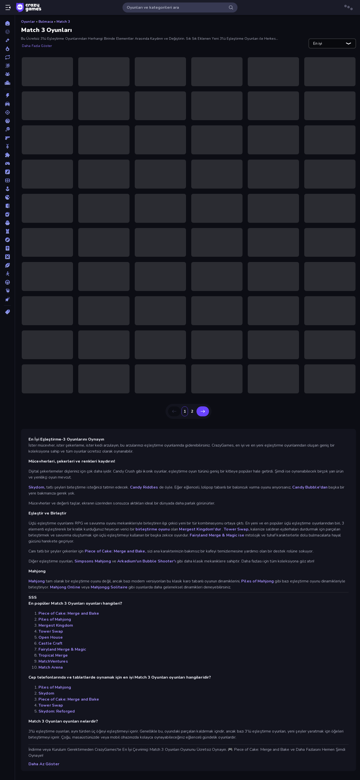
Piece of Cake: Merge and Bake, (115, 551)
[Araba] (7, 104)
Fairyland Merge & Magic (62, 649)
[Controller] (7, 163)
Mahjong (36, 581)
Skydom (46, 693)
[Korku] (7, 223)
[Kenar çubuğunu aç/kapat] (8, 7)
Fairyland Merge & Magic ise (217, 535)
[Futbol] (7, 180)
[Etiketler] (7, 312)
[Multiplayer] (7, 74)
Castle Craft (50, 643)
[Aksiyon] (7, 95)
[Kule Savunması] (7, 231)
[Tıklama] (7, 299)
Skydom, (36, 487)
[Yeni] (7, 40)
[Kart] (7, 214)
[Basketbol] (7, 121)
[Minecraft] (7, 257)
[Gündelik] (7, 189)
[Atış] (7, 112)
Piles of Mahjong (257, 581)
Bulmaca (45, 21)
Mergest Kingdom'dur (200, 529)
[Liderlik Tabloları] (7, 82)
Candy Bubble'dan (310, 487)
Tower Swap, (236, 529)
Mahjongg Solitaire (109, 587)
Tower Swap (50, 631)
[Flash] (7, 172)
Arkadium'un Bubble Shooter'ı (146, 561)
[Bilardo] (7, 129)
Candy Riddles (144, 487)
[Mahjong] (7, 248)
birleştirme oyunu (153, 529)
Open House (50, 637)
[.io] (7, 197)
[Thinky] (7, 290)
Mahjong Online (65, 587)
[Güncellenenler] (7, 57)
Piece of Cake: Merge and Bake (68, 613)
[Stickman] (7, 273)
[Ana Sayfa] (7, 23)
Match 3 (63, 21)
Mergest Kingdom (55, 625)
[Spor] (7, 265)
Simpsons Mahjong (92, 561)
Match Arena (50, 667)
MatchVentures (53, 661)
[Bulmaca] (7, 155)
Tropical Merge (53, 655)
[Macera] (7, 240)
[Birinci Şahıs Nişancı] (7, 138)
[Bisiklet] (7, 146)
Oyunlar (28, 21)
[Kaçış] (7, 206)
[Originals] (7, 65)
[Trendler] (7, 48)
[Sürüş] (7, 282)
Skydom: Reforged (56, 711)
